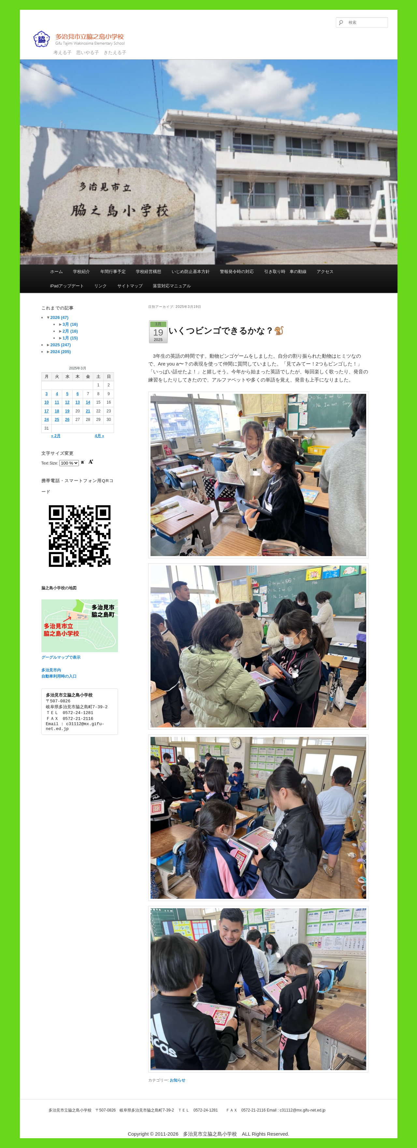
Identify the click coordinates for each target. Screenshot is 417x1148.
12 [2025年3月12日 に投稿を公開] (67, 402)
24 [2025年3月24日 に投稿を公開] (46, 419)
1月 (70, 338)
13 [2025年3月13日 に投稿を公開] (78, 402)
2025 (60, 344)
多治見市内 (51, 670)
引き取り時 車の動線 (285, 271)
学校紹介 (81, 271)
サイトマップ (130, 285)
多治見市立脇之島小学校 (83, 39)
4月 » (99, 436)
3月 (70, 324)
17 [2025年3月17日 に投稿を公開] (46, 411)
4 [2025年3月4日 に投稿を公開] (57, 394)
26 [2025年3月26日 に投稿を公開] (67, 419)
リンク (100, 285)
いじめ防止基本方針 (191, 271)
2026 (59, 317)
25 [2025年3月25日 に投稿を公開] (57, 419)
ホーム (56, 271)
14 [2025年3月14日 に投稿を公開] (88, 402)
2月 (70, 331)
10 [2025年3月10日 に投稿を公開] (46, 402)
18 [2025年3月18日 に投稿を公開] (57, 411)
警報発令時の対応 (237, 271)
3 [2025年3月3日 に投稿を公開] (47, 394)
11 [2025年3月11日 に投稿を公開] (57, 402)
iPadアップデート (67, 285)
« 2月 (56, 436)
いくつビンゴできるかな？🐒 (226, 331)
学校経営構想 (148, 271)
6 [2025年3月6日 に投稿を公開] (78, 394)
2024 (60, 351)
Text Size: (50, 463)
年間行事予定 (113, 271)
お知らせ (177, 1080)
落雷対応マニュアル (172, 285)
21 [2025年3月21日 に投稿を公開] (88, 411)
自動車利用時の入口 (59, 676)
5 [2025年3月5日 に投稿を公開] (67, 394)
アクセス (325, 271)
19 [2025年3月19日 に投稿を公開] (67, 411)
